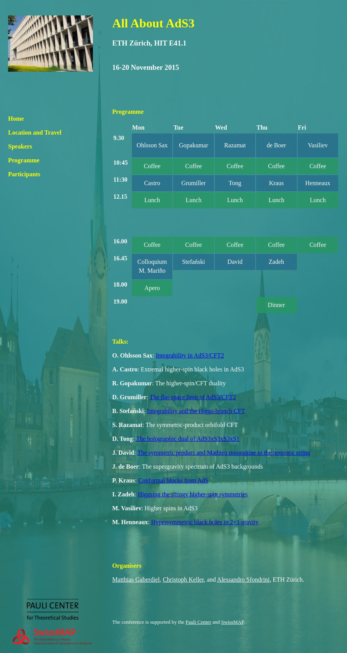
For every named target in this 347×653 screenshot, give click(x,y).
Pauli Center (198, 622)
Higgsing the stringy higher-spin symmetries (193, 494)
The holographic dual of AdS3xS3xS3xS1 (187, 438)
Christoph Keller (183, 579)
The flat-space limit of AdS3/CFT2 (193, 397)
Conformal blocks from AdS (173, 480)
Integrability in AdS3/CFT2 (190, 355)
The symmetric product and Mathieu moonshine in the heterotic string (223, 452)
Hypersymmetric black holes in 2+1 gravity (205, 522)
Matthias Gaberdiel (136, 579)
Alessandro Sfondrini (243, 579)
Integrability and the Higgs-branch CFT (196, 411)
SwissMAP (232, 622)
